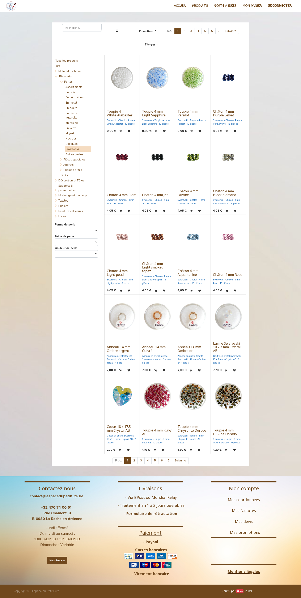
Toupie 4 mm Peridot (188, 113)
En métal (71, 102)
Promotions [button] (146, 31)
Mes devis (244, 521)
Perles (68, 81)
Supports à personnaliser (67, 188)
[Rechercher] (117, 31)
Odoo (240, 591)
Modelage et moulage (72, 195)
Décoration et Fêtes (71, 180)
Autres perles (74, 154)
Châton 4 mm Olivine (188, 193)
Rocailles (71, 144)
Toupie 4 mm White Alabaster (119, 113)
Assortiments (73, 87)
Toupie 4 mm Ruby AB (156, 432)
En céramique (74, 97)
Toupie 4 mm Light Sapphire (154, 113)
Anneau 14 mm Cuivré (154, 349)
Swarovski (72, 149)
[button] (151, 44)
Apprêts (68, 165)
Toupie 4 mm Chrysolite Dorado (192, 428)
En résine (71, 123)
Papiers (63, 206)
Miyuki (69, 133)
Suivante (230, 31)
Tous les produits (66, 61)
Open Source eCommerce (270, 591)
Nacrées (71, 138)
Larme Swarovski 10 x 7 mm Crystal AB (227, 347)
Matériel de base (69, 71)
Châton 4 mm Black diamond (224, 193)
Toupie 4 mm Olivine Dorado (225, 432)
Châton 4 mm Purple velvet (223, 113)
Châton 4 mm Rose (227, 274)
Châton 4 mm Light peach (117, 272)
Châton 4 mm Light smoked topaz (152, 267)
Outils (64, 175)
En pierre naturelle (71, 115)
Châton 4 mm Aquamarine (188, 272)
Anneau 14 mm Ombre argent (118, 349)
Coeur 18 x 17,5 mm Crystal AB (119, 428)
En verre (71, 128)
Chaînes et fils (72, 170)
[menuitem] (180, 5)
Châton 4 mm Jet (155, 195)
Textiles (63, 200)
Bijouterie (65, 76)
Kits (57, 66)
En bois (70, 92)
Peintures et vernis (70, 211)
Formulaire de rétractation (151, 513)
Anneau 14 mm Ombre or (189, 349)
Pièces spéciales (74, 159)
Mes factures (244, 510)
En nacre (71, 108)
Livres (62, 216)
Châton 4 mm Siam (121, 195)
